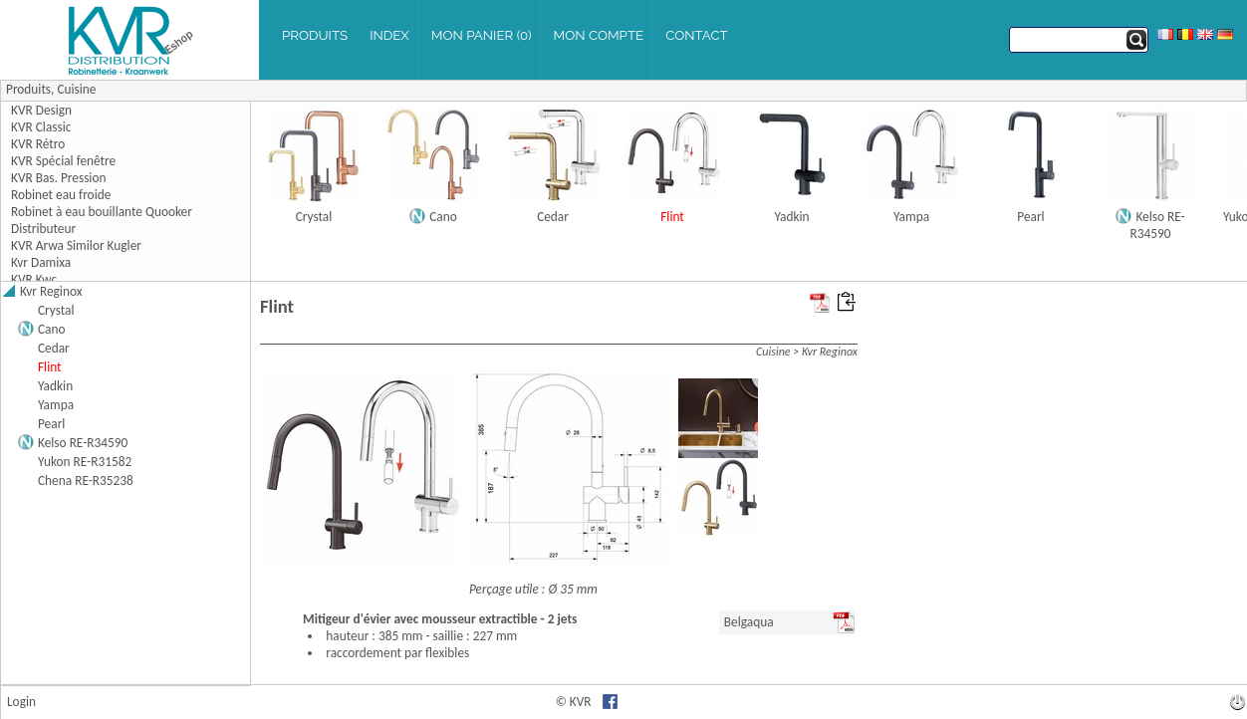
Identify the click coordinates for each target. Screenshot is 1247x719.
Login (21, 701)
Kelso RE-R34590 (1157, 225)
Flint (672, 216)
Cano (443, 216)
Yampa (911, 216)
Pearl (1030, 216)
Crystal (314, 216)
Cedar (553, 216)
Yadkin (791, 216)
